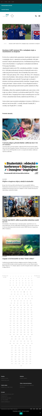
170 (32, 325)
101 (10, 305)
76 (25, 296)
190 (28, 332)
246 (23, 352)
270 (23, 361)
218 (10, 343)
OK (21, 413)
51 (16, 289)
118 (21, 309)
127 (28, 312)
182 (24, 330)
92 (27, 300)
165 (14, 325)
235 (26, 348)
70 (30, 294)
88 (14, 300)
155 (28, 321)
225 (12, 345)
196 (24, 334)
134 (28, 314)
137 (14, 316)
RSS (12, 409)
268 (15, 361)
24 (28, 280)
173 (17, 327)
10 (10, 278)
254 (30, 354)
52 (19, 289)
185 (10, 332)
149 (32, 318)
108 (11, 307)
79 (10, 298)
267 (12, 361)
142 (31, 316)
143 (10, 318)
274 (15, 363)
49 (10, 289)
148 (28, 318)
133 (24, 314)
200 (15, 336)
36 (16, 285)
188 (21, 332)
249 (12, 354)
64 (11, 294)
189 (24, 332)
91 (24, 300)
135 (31, 314)
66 (17, 294)
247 (27, 352)
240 (23, 350)
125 (21, 312)
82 (19, 298)
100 (31, 303)
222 (24, 343)
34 (10, 285)
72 (13, 296)
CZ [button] (2, 1)
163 (31, 323)
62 (27, 292)
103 (17, 305)
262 (15, 359)
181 (21, 330)
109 (14, 307)
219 (13, 343)
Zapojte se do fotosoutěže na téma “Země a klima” (18, 258)
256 (15, 356)
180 (17, 330)
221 (21, 343)
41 (32, 285)
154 (24, 321)
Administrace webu (5, 409)
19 (13, 280)
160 (21, 323)
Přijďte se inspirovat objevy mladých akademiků (17, 181)
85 (28, 298)
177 (31, 327)
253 (26, 354)
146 (21, 318)
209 (27, 339)
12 (16, 278)
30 (22, 283)
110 (18, 307)
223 (28, 343)
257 (19, 356)
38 (22, 285)
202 (23, 336)
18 (10, 280)
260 (30, 356)
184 (31, 330)
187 (17, 332)
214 (21, 341)
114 (31, 307)
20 (16, 280)
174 (21, 327)
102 (14, 305)
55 (28, 289)
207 (19, 339)
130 (14, 314)
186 (14, 332)
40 (29, 285)
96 (17, 303)
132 (21, 314)
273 (12, 363)
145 (17, 318)
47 (27, 287)
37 (19, 285)
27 (13, 283)
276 (23, 363)
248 (30, 352)
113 (28, 307)
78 (31, 296)
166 (17, 325)
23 (25, 280)
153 (21, 321)
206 (15, 339)
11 (13, 278)
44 (17, 287)
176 (28, 327)
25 (31, 280)
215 (24, 341)
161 (24, 323)
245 (19, 352)
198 (32, 334)
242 (30, 350)
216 (28, 341)
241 (26, 350)
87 (11, 300)
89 (17, 300)
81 (16, 298)
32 (28, 283)
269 (19, 361)
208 (23, 339)
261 (11, 359)
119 (24, 309)
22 (22, 280)
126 (24, 312)
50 (13, 289)
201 (19, 336)
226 (15, 345)
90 (21, 300)
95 (14, 303)
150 (10, 321)
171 (10, 327)
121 (31, 309)
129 (10, 314)
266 (30, 359)
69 (27, 294)
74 (19, 296)
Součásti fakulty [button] (21, 9)
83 (22, 298)
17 (31, 278)
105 (24, 305)
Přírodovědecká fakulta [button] (21, 5)
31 (25, 283)
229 (26, 345)
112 (24, 307)
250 (16, 354)
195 (21, 334)
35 (13, 285)
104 (21, 305)
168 (24, 325)
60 (21, 292)
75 (22, 296)
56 (32, 289)
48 (30, 287)
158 (14, 323)
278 (30, 363)
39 (25, 285)
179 (14, 330)
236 (30, 348)
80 (13, 298)
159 (17, 323)
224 (32, 343)
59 (17, 292)
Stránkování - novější (5, 276)
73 (16, 296)
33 (32, 283)
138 (17, 316)
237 (12, 350)
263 (19, 359)
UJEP (13, 1)
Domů (5, 43)
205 (12, 339)
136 (10, 316)
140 (24, 316)
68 (24, 294)
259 (26, 356)
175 (24, 327)
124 (17, 312)
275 (19, 363)
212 (14, 341)
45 (21, 287)
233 (19, 348)
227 (19, 345)
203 (26, 336)
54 (25, 289)
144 (14, 318)
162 (28, 323)
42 (11, 287)
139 (21, 316)
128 (31, 312)
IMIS (9, 1)
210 (30, 339)
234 (23, 348)
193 (14, 334)
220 (17, 343)
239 (19, 350)
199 (12, 336)
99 (27, 303)
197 (28, 334)
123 (14, 312)
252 (23, 354)
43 (14, 287)
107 (31, 305)
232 (15, 348)
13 (19, 278)
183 (28, 330)
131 (17, 314)
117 (17, 309)
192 (10, 334)
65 (14, 294)
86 (32, 298)
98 (24, 303)
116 (14, 309)
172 (14, 327)
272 (30, 361)
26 (10, 283)
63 (30, 292)
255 (12, 356)
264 (23, 359)
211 (10, 341)
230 (30, 345)
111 (21, 307)
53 (22, 289)
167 (21, 325)
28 (16, 283)
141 (28, 316)
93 (30, 300)
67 (21, 294)
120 (28, 309)
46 (24, 287)
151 (14, 321)
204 (30, 336)
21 (19, 280)
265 (26, 359)
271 (26, 361)
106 (28, 305)
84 (25, 298)
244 (15, 352)
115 (11, 309)
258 (23, 356)
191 (31, 332)
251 (19, 354)
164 (10, 325)
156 (31, 321)
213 (17, 341)
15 (25, 278)
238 (15, 350)
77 (28, 296)
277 (26, 363)
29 (19, 283)
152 (17, 321)
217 (31, 341)
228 (23, 345)
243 (12, 352)
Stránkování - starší (37, 276)
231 (12, 348)
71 (10, 296)
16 (28, 278)
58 (14, 292)
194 (17, 334)
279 (21, 365)
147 (24, 318)
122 (10, 312)
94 (11, 303)
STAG (6, 1)
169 (28, 325)
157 (10, 323)
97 (20, 303)
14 (22, 278)
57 (11, 292)
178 (10, 330)
